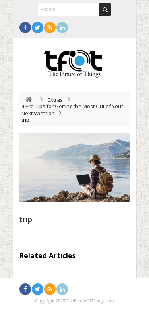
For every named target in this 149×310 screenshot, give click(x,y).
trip (25, 219)
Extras (55, 99)
